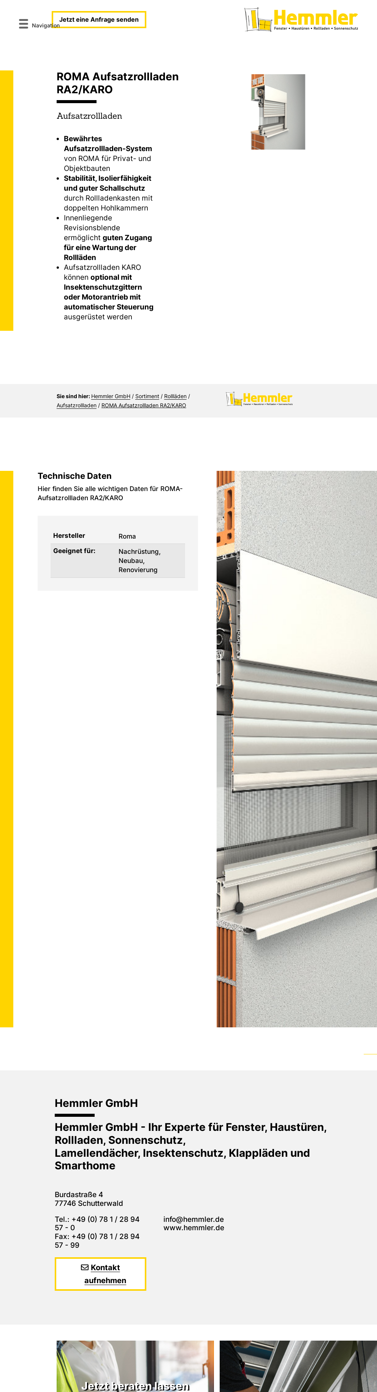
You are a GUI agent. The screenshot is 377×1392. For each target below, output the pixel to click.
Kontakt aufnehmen (105, 1274)
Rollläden (175, 396)
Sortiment (147, 396)
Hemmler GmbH (110, 396)
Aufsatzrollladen (77, 405)
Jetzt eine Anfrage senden (99, 19)
